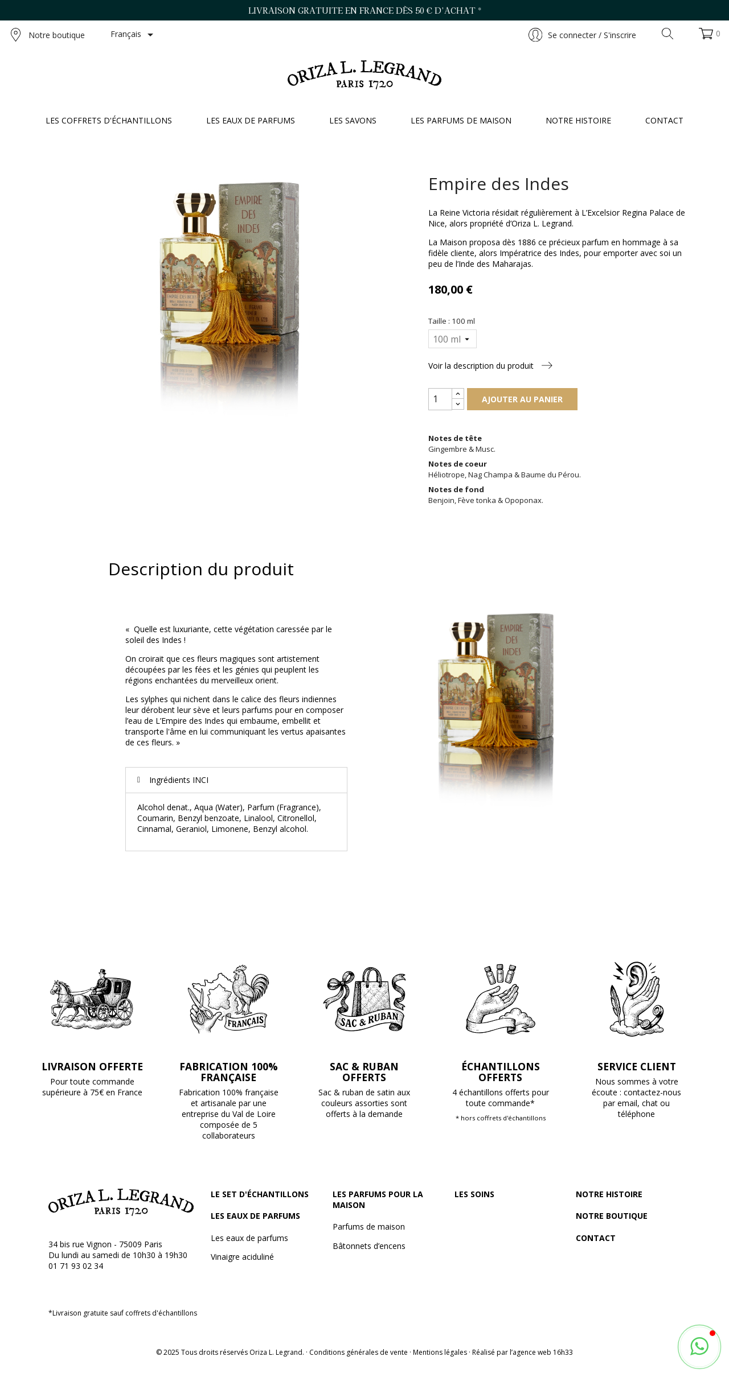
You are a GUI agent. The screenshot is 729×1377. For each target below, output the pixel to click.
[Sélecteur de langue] (133, 35)
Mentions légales (440, 1352)
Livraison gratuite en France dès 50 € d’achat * (364, 10)
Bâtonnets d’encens (369, 1245)
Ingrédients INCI (178, 779)
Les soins (474, 1194)
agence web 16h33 (543, 1352)
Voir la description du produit (490, 365)
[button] (699, 1347)
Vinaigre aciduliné (242, 1256)
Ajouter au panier (522, 399)
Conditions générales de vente (358, 1352)
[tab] (236, 780)
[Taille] (452, 338)
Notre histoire (609, 1194)
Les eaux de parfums (255, 1215)
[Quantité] (440, 399)
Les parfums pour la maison (378, 1199)
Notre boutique (48, 35)
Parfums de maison (369, 1226)
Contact (596, 1237)
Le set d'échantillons (260, 1194)
